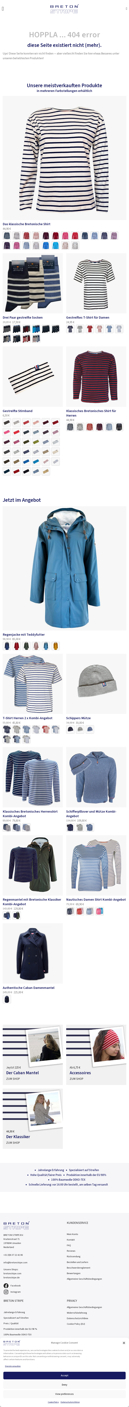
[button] (124, 1343)
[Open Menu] (3, 8)
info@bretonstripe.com (15, 1262)
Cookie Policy (53, 1402)
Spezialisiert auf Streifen (16, 1318)
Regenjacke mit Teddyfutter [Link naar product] (24, 634)
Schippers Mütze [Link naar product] (78, 718)
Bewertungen (73, 1273)
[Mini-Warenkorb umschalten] (126, 8)
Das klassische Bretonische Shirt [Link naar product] (26, 224)
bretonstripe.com (12, 1273)
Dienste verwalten (13, 1366)
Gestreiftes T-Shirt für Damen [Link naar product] (87, 317)
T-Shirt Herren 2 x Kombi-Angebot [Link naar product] (27, 718)
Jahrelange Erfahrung (14, 1312)
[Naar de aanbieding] (33, 1055)
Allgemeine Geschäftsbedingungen (84, 1279)
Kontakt (71, 1240)
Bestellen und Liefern (77, 1262)
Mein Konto (72, 1234)
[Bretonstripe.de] (64, 8)
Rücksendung (73, 1256)
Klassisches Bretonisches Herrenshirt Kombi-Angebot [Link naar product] (30, 814)
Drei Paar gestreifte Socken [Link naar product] (23, 317)
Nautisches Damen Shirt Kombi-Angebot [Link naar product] (96, 899)
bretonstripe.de (12, 1277)
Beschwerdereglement (78, 1268)
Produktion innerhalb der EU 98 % (20, 1329)
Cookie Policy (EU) (76, 1324)
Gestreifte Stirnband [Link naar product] (18, 411)
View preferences (64, 1394)
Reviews (71, 1251)
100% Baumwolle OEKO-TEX (17, 1334)
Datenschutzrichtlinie (70, 1402)
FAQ (69, 1245)
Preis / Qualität (11, 1323)
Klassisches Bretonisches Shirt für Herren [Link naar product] (91, 413)
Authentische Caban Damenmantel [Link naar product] (28, 987)
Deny (64, 1385)
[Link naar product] (64, 158)
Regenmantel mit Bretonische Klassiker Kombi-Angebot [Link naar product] (32, 902)
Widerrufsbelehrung (77, 1313)
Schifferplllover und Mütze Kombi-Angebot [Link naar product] (91, 814)
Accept (64, 1375)
